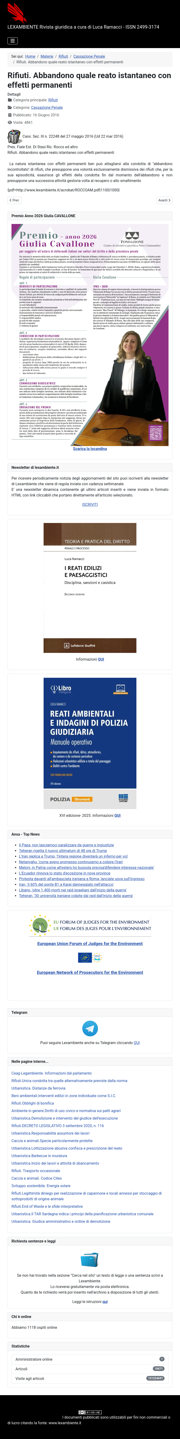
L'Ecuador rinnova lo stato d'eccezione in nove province (64, 873)
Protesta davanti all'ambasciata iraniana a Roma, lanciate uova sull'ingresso (82, 879)
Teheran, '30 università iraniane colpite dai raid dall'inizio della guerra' (76, 896)
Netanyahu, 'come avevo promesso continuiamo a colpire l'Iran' (71, 862)
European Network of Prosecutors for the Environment (90, 972)
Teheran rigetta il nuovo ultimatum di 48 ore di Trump (63, 850)
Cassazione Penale (47, 107)
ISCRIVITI (90, 504)
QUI (137, 1043)
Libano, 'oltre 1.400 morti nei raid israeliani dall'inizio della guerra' (73, 890)
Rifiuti (53, 100)
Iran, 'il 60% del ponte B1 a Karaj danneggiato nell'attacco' (66, 884)
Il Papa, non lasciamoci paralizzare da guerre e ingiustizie (66, 845)
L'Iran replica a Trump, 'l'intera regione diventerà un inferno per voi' (73, 856)
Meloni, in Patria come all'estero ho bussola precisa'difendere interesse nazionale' (86, 867)
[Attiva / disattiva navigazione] (13, 40)
